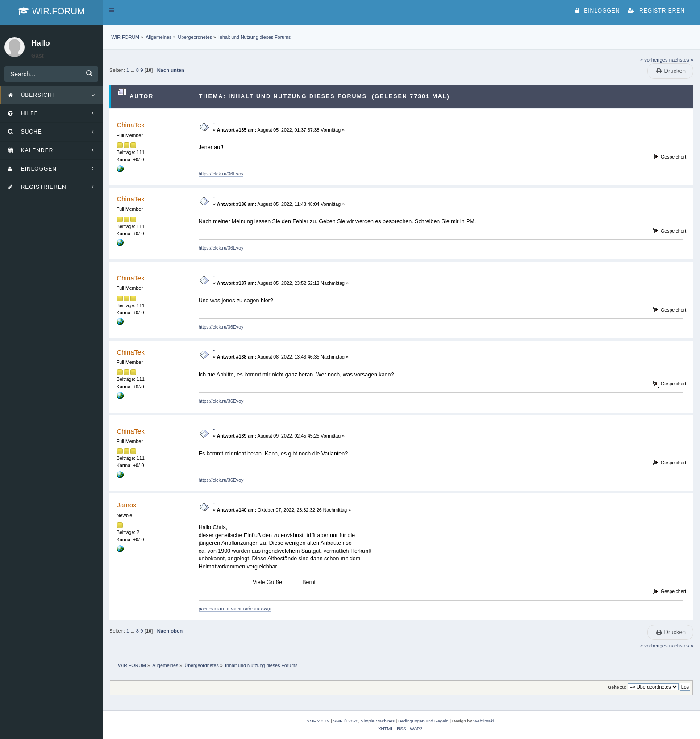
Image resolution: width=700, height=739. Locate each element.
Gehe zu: (617, 687)
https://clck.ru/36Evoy (221, 173)
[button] (112, 10)
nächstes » (681, 60)
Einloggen (597, 11)
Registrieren (656, 11)
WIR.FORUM (51, 11)
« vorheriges (654, 60)
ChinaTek (130, 125)
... (133, 70)
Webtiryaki (483, 720)
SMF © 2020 (345, 720)
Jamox (126, 505)
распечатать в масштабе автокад (235, 608)
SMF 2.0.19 (318, 720)
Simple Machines (378, 720)
